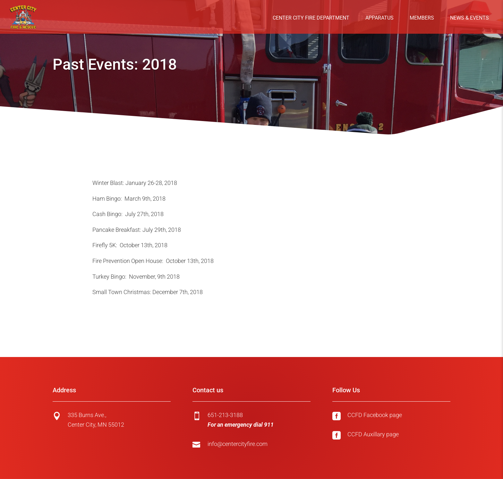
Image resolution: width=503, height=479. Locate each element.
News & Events (469, 18)
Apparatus (379, 18)
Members (422, 18)
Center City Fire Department (311, 18)
